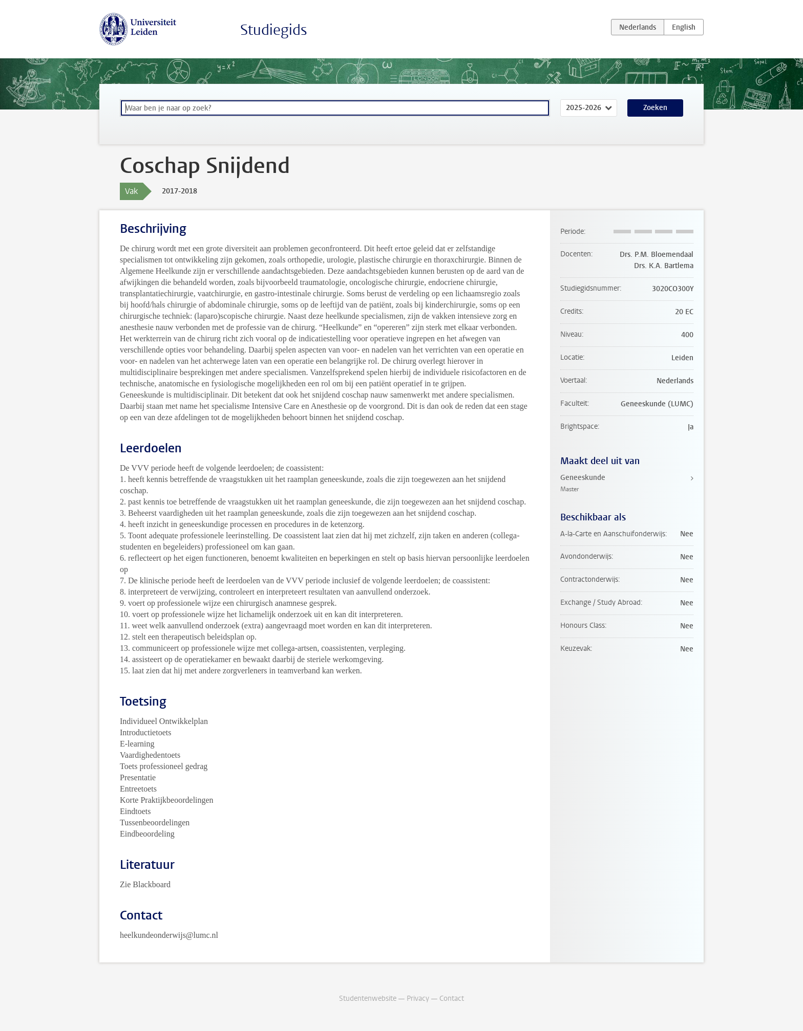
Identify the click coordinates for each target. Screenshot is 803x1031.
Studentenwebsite (367, 998)
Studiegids (273, 29)
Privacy (418, 998)
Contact (451, 998)
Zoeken (655, 108)
